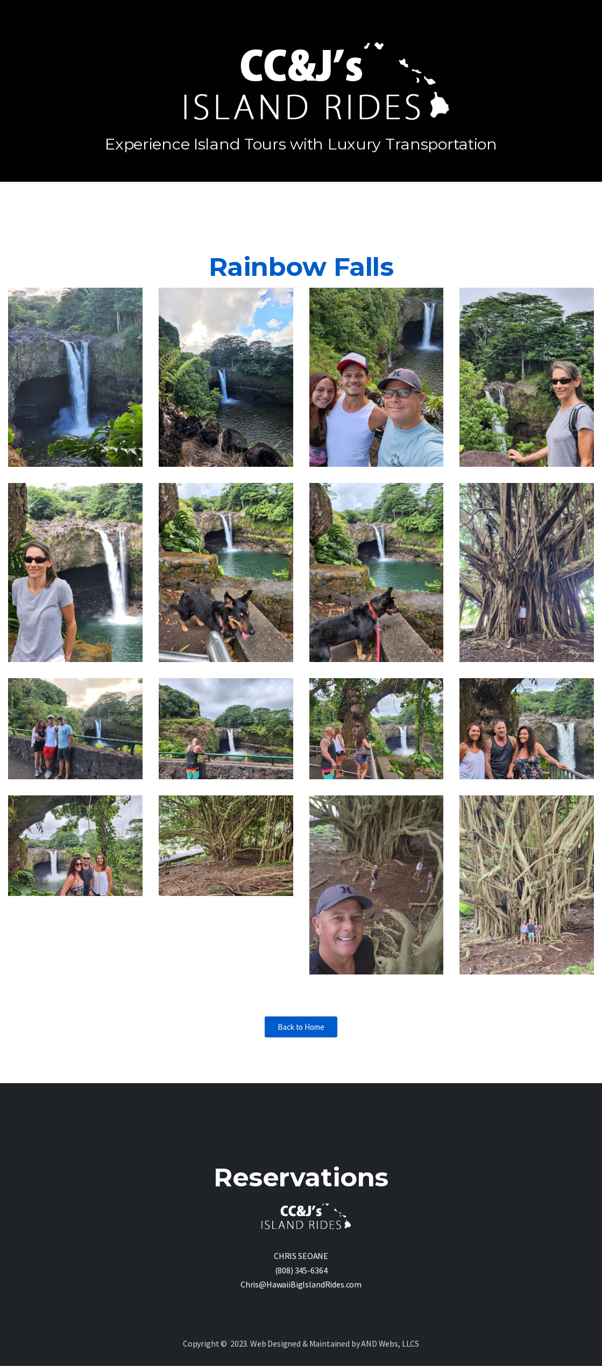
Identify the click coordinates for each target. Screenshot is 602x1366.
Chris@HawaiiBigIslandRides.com (301, 1284)
